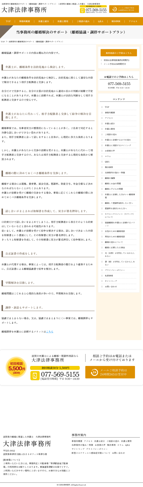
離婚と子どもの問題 (114, 188)
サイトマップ (111, 280)
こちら (49, 331)
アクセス (133, 21)
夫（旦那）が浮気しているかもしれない (120, 254)
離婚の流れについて (114, 242)
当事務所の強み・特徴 (115, 172)
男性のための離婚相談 (115, 236)
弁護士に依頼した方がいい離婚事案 (120, 196)
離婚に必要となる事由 (115, 247)
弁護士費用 (62, 21)
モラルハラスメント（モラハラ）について (120, 215)
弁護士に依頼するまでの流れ (118, 139)
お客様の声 (110, 150)
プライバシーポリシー (115, 270)
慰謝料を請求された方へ (116, 208)
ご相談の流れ (83, 21)
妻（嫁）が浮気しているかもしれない (120, 263)
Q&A (100, 21)
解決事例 (116, 21)
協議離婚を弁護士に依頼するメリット (120, 224)
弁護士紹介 (43, 21)
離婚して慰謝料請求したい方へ (119, 203)
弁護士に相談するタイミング (118, 145)
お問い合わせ (111, 286)
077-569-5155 (119, 83)
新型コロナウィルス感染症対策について (91, 452)
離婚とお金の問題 (113, 183)
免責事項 (109, 275)
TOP (8, 21)
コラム (108, 156)
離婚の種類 (110, 178)
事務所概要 (24, 21)
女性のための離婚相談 (115, 231)
